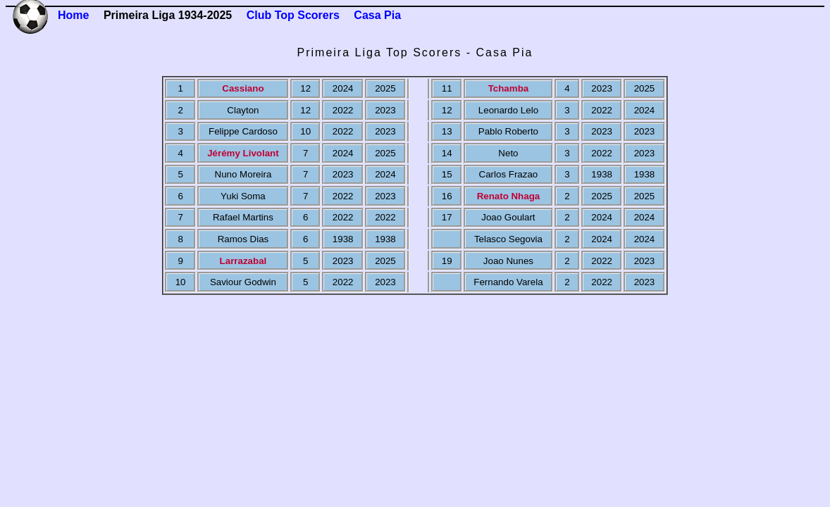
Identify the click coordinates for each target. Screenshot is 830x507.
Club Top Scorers (293, 15)
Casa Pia (377, 15)
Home (73, 15)
